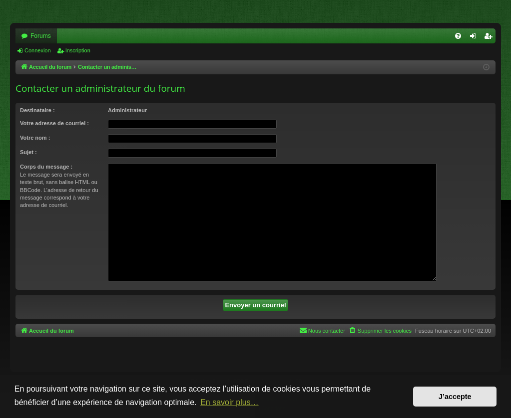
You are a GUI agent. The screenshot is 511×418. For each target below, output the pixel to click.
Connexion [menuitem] (475, 37)
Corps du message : (46, 167)
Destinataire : (37, 110)
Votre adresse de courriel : (54, 123)
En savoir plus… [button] (229, 402)
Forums (40, 35)
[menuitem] (458, 35)
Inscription (77, 50)
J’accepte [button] (455, 397)
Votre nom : (35, 138)
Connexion (37, 50)
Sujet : (28, 152)
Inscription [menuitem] (490, 37)
